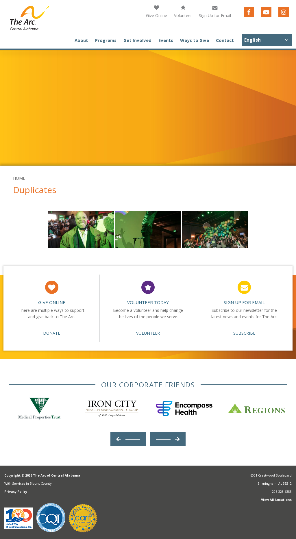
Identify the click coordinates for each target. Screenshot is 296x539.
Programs (105, 40)
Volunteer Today (148, 302)
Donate (51, 333)
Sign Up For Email (244, 302)
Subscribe (244, 333)
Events (165, 40)
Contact (225, 40)
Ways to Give (194, 40)
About (81, 40)
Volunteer (183, 11)
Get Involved (137, 40)
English (252, 40)
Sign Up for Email (215, 11)
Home (19, 178)
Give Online (156, 11)
